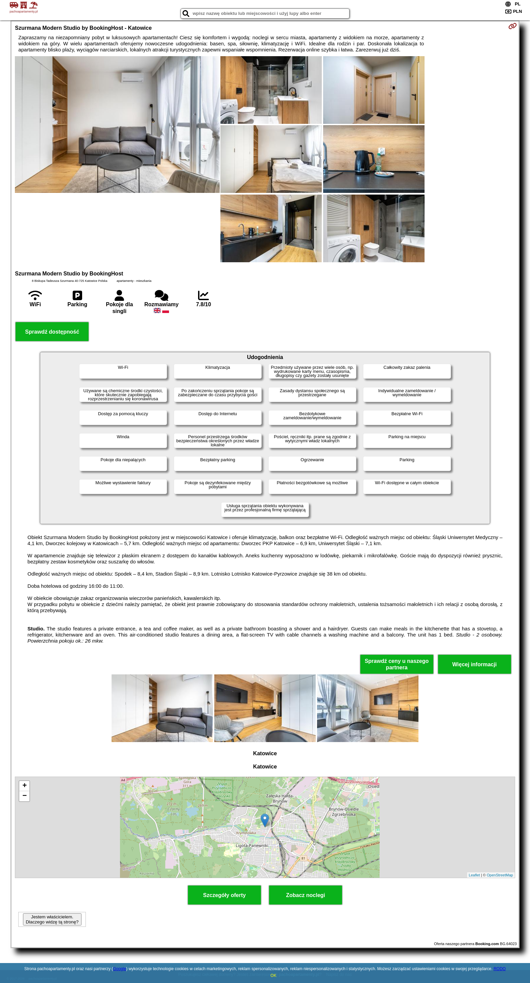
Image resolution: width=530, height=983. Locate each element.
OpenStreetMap (500, 875)
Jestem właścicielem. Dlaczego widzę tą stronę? (52, 919)
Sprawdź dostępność (52, 332)
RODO (499, 968)
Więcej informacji (474, 664)
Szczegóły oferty (224, 895)
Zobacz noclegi (305, 895)
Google (119, 968)
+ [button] (24, 786)
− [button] (24, 796)
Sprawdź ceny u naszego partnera (397, 664)
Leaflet (474, 875)
